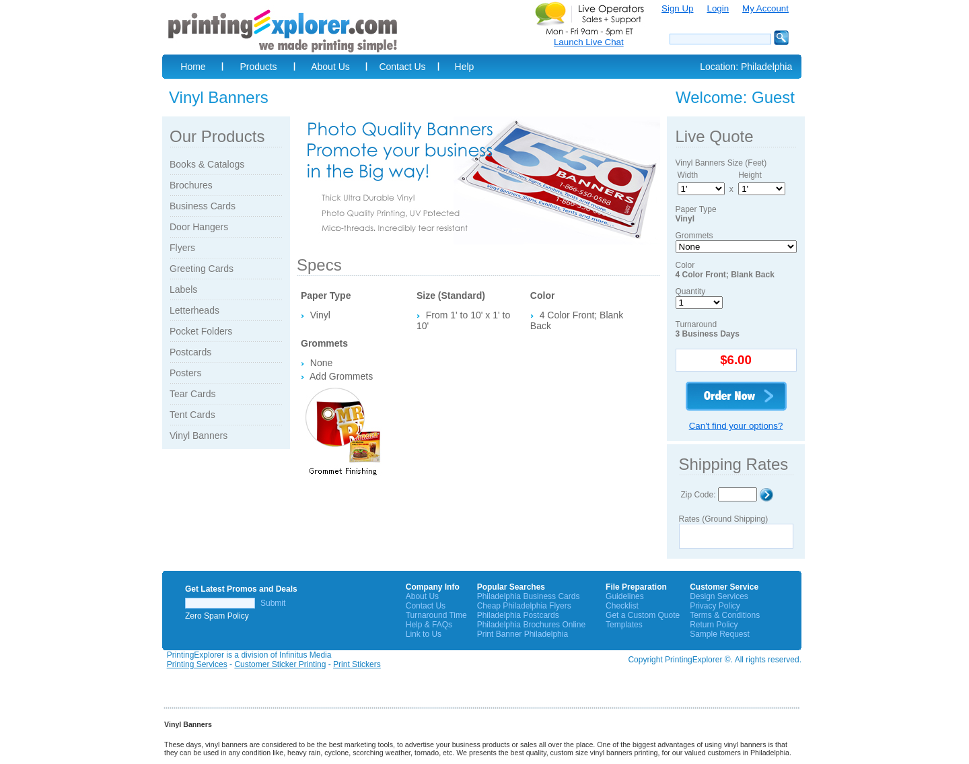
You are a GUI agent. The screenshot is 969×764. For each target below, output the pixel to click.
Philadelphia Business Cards (528, 596)
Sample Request (720, 634)
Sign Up (677, 8)
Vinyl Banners (198, 435)
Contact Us (402, 66)
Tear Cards (192, 393)
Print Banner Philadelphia (522, 634)
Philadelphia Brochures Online (531, 624)
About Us (330, 66)
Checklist (622, 606)
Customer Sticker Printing (280, 664)
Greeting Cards (202, 268)
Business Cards (203, 206)
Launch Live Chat (589, 42)
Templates (624, 624)
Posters (185, 373)
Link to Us (423, 634)
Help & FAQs (429, 624)
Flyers (182, 247)
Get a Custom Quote (643, 615)
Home (192, 66)
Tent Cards (192, 414)
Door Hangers (199, 226)
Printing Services (197, 664)
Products (258, 66)
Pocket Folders (201, 331)
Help (464, 66)
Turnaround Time (436, 615)
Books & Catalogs (207, 164)
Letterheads (194, 310)
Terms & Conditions (725, 615)
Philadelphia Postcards (518, 615)
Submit (272, 603)
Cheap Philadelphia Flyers (524, 606)
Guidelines (625, 596)
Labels (183, 289)
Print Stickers (357, 664)
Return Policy (714, 624)
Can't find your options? (736, 426)
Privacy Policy (715, 606)
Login (718, 8)
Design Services (719, 596)
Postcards (190, 352)
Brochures (191, 185)
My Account (765, 8)
